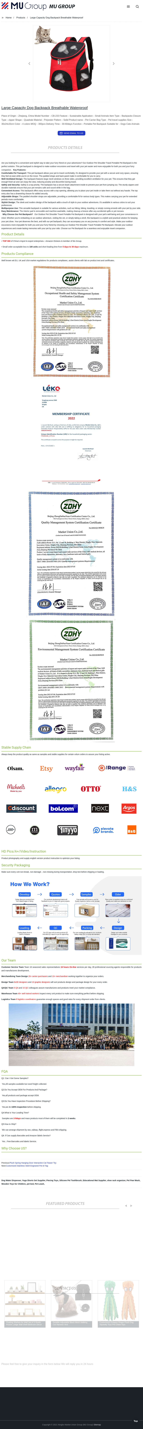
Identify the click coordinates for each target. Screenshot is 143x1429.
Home (9, 17)
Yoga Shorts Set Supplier (33, 1180)
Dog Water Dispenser (11, 1180)
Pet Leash (39, 1184)
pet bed (30, 1184)
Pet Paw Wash (133, 1180)
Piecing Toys (52, 1180)
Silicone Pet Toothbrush (70, 1180)
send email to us (71, 133)
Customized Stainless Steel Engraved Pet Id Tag (27, 1166)
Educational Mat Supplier (94, 1180)
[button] (128, 7)
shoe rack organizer (116, 1180)
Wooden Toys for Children (13, 1184)
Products (20, 17)
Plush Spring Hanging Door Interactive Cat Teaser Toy (33, 1163)
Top (136, 1420)
